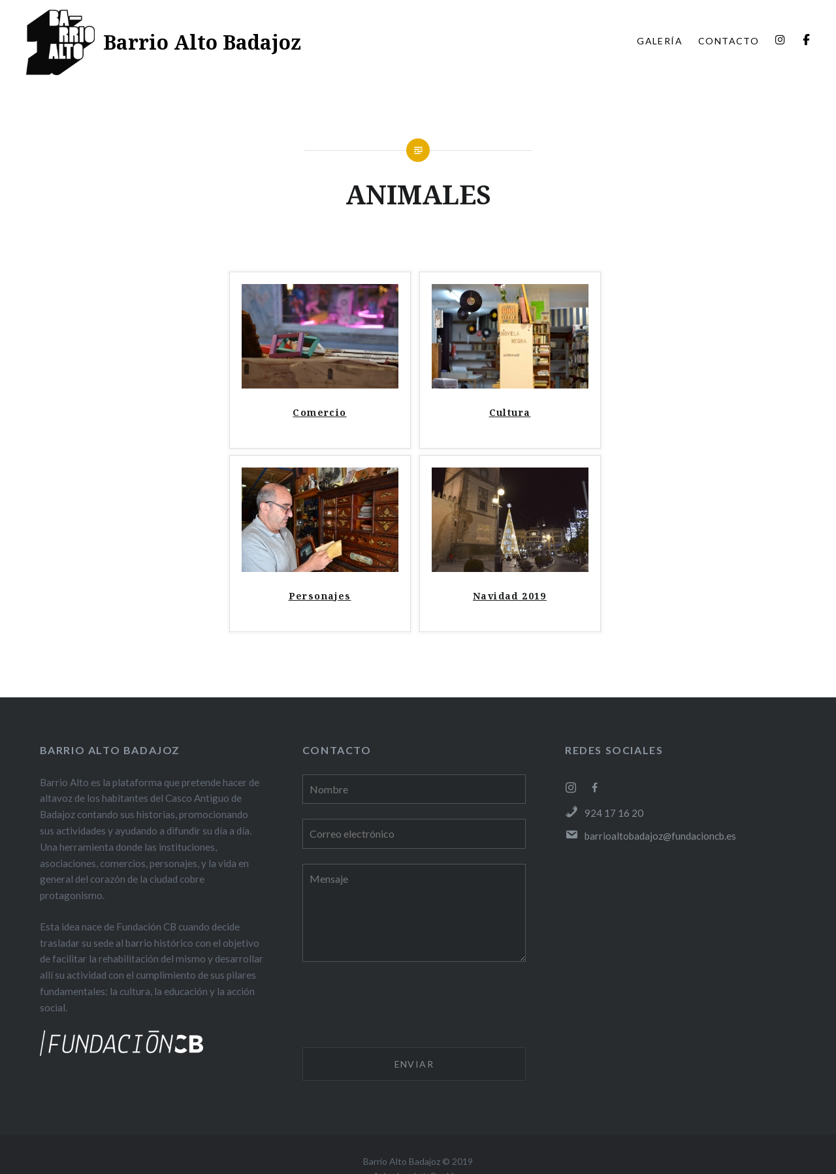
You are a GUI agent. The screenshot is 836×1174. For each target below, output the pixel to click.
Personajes (320, 596)
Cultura (510, 412)
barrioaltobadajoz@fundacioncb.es (650, 836)
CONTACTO (728, 40)
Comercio (319, 412)
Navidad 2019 (510, 596)
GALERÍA (660, 40)
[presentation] (401, 1006)
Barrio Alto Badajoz (202, 42)
